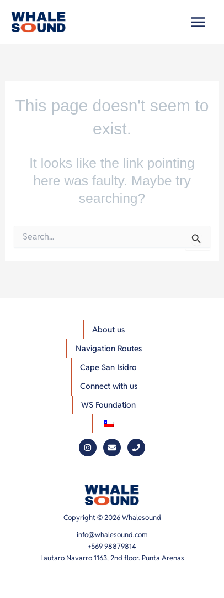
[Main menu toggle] (198, 22)
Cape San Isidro (108, 367)
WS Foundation (108, 404)
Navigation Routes (109, 348)
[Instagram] (88, 447)
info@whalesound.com (112, 534)
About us (108, 329)
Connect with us (108, 386)
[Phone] (136, 447)
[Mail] (112, 447)
